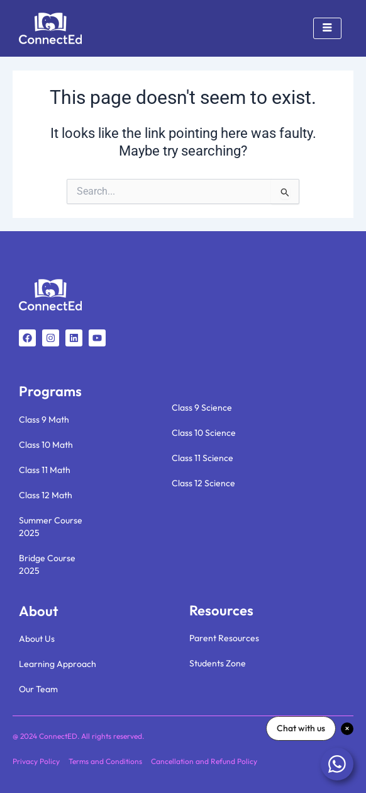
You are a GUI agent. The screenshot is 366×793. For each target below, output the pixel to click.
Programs (50, 391)
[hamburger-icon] (327, 28)
